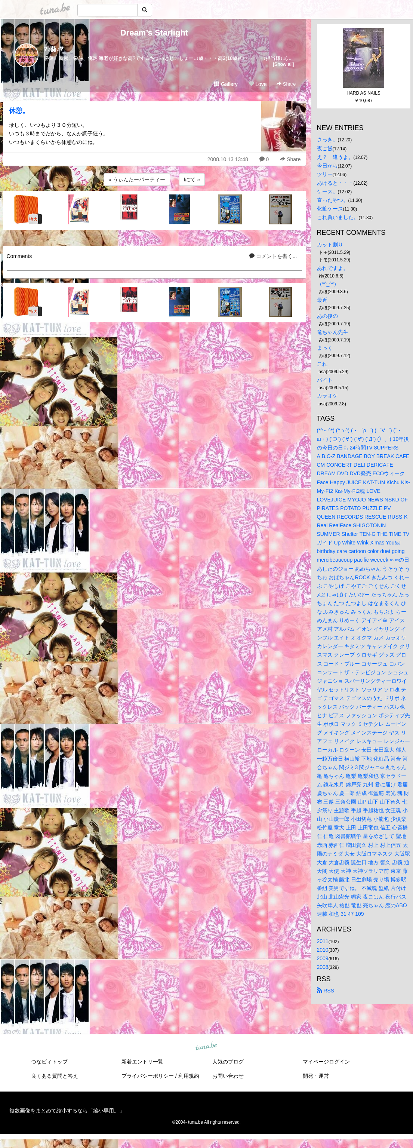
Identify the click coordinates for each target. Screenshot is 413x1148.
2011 (323, 941)
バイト (325, 380)
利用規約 (188, 1076)
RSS (326, 991)
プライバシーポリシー (147, 1076)
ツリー (325, 174)
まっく (325, 348)
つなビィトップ (49, 1062)
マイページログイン (326, 1062)
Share (286, 84)
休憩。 (19, 110)
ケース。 (327, 191)
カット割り (330, 245)
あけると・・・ (335, 183)
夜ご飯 (325, 148)
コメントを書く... (273, 256)
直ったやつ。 (332, 200)
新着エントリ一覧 (142, 1062)
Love (257, 84)
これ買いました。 (338, 217)
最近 (322, 300)
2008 (323, 967)
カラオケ (327, 396)
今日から (327, 166)
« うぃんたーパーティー (136, 179)
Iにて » (192, 179)
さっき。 (327, 139)
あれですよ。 (332, 268)
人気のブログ (228, 1062)
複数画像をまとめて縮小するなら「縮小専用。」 (66, 1111)
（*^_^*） (328, 284)
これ (322, 364)
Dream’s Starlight (154, 32)
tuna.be (206, 1046)
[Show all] (283, 64)
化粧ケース (330, 209)
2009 (323, 958)
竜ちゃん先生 (332, 332)
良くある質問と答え (54, 1076)
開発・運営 (316, 1076)
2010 (323, 950)
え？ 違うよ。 (335, 157)
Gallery (225, 84)
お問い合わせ (228, 1076)
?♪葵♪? (54, 49)
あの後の (327, 316)
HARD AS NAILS (363, 93)
